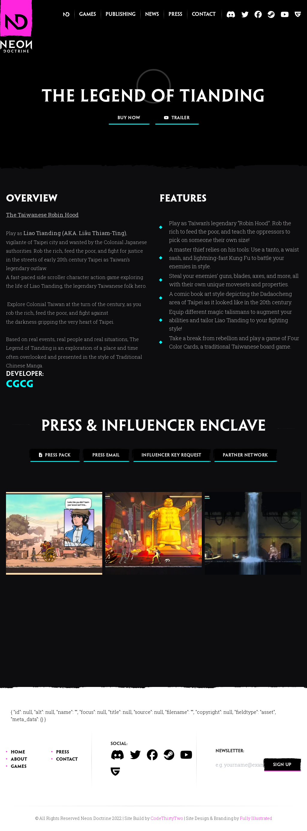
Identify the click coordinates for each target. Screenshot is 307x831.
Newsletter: (230, 751)
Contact (204, 14)
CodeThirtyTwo (167, 818)
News (152, 14)
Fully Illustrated (256, 818)
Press (175, 14)
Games (87, 14)
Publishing (121, 14)
